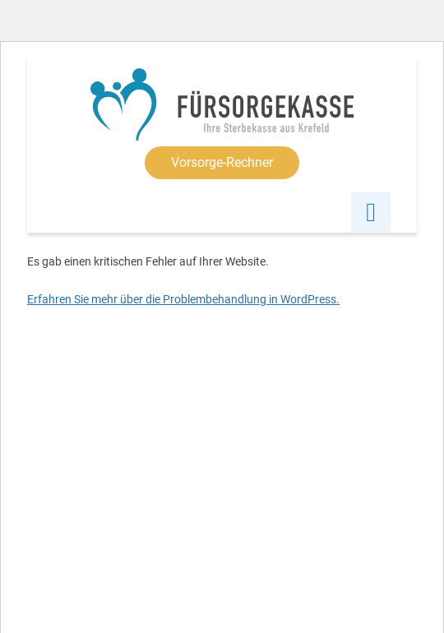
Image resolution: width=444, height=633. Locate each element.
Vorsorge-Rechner (222, 162)
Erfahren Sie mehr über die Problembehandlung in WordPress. (183, 299)
